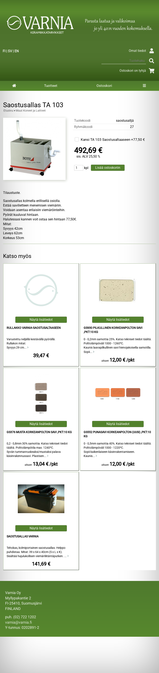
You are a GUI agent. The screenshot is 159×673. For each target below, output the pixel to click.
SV (10, 51)
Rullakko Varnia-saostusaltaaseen (34, 328)
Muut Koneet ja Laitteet (31, 110)
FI (4, 51)
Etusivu (8, 110)
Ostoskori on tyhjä (137, 71)
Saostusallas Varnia (23, 536)
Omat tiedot (142, 51)
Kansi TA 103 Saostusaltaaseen (105, 139)
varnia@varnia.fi (18, 622)
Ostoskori (104, 86)
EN (16, 51)
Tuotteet (50, 86)
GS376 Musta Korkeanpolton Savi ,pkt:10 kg (39, 432)
